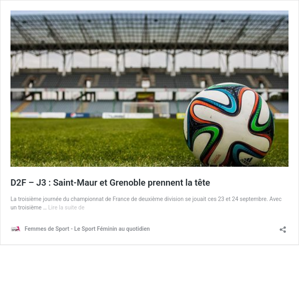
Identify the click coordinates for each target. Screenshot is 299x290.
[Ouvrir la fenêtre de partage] (283, 227)
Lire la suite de (66, 207)
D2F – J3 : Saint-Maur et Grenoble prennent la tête (110, 183)
